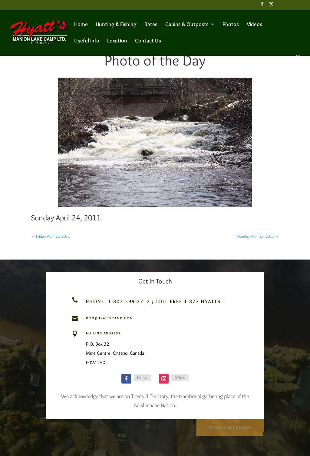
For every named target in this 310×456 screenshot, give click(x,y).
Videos (254, 25)
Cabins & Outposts (187, 25)
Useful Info (86, 41)
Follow (142, 378)
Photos (231, 25)
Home (81, 25)
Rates (150, 25)
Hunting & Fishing (116, 25)
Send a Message (229, 426)
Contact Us (148, 41)
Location (117, 41)
